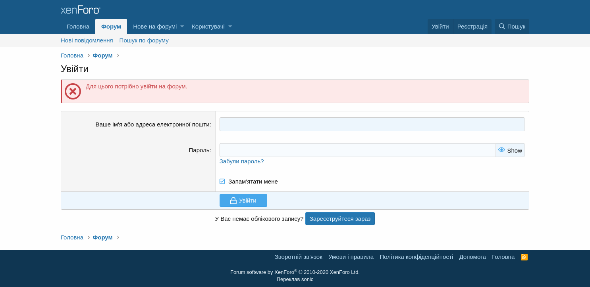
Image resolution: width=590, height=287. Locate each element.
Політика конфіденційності (416, 256)
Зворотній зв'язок (298, 256)
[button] (182, 26)
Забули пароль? (242, 161)
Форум (111, 26)
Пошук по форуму (144, 40)
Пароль (199, 150)
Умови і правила (351, 256)
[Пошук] (512, 26)
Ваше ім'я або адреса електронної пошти (152, 124)
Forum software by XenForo (295, 272)
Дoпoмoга (472, 256)
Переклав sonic (295, 279)
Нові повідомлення (87, 40)
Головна (78, 26)
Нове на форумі (155, 26)
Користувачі (208, 26)
